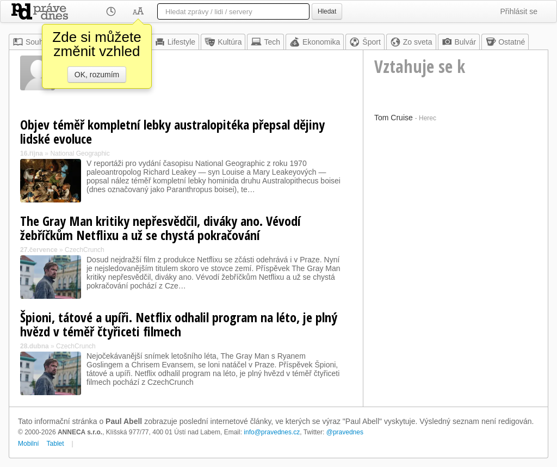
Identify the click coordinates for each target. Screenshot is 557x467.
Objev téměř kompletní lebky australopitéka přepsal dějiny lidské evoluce (172, 131)
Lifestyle (174, 41)
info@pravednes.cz (272, 432)
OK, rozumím (97, 74)
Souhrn (31, 41)
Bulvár (459, 41)
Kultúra (223, 41)
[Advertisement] (455, 194)
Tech (265, 41)
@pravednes (344, 432)
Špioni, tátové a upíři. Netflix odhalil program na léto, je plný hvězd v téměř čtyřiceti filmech (178, 324)
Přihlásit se (518, 11)
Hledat (327, 11)
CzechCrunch (84, 250)
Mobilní (28, 443)
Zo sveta (411, 41)
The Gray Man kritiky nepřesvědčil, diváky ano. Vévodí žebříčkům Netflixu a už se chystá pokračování (160, 228)
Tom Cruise (393, 117)
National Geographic (79, 153)
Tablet (55, 443)
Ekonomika (314, 41)
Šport (364, 41)
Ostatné (505, 41)
